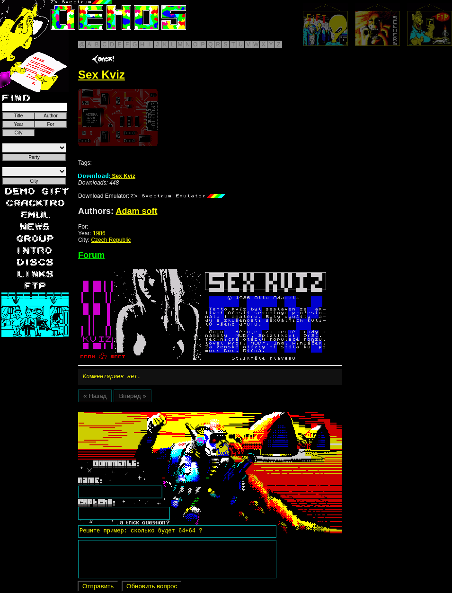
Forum (91, 255)
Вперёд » (132, 397)
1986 (99, 233)
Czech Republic (111, 240)
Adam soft (136, 211)
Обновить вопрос (151, 587)
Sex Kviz (106, 176)
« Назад (94, 397)
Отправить (98, 587)
